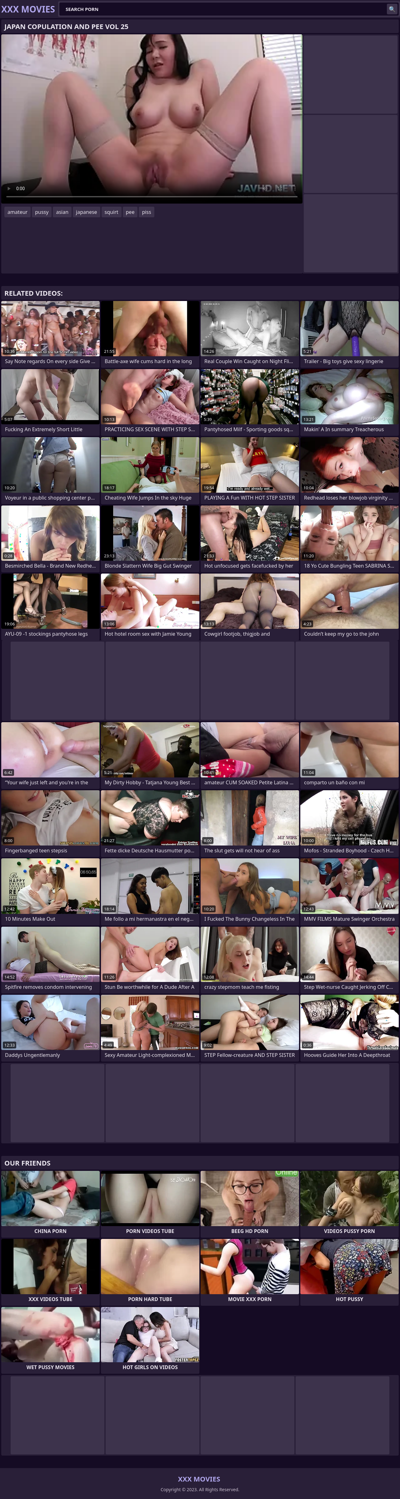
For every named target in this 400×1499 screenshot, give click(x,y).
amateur (18, 212)
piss (146, 212)
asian (62, 212)
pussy (41, 212)
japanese (86, 212)
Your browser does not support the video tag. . (151, 119)
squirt (111, 212)
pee (130, 212)
